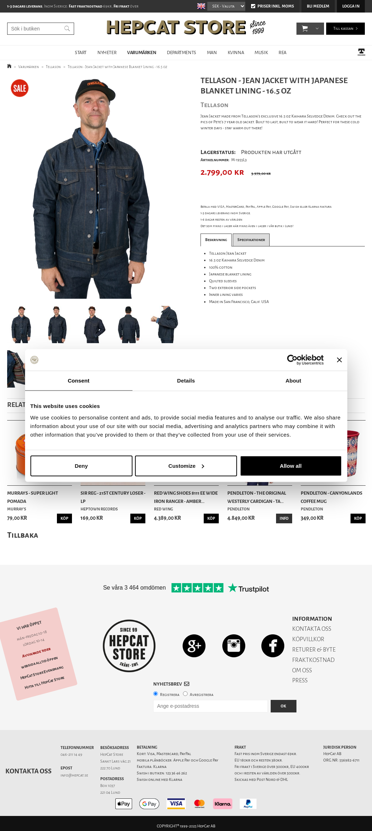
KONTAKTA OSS (311, 629)
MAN (212, 52)
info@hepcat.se (74, 775)
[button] (305, 29)
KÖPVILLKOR (308, 639)
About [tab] (293, 381)
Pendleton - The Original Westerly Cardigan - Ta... (256, 497)
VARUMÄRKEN (141, 52)
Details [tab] (186, 381)
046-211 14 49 (71, 754)
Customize (186, 465)
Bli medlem (318, 6)
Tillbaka (22, 535)
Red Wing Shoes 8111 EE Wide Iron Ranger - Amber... (186, 497)
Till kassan (343, 28)
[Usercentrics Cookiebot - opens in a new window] (292, 360)
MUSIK (261, 52)
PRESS (300, 680)
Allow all (291, 465)
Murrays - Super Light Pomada (32, 497)
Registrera (169, 694)
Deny (81, 465)
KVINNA (236, 52)
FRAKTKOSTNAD (313, 660)
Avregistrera (201, 694)
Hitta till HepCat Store (44, 682)
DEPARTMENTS (181, 52)
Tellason (53, 66)
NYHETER (106, 52)
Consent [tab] (79, 381)
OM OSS (302, 670)
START (81, 52)
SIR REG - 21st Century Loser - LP (113, 497)
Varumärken (28, 66)
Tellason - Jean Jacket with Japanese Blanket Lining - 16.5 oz (117, 66)
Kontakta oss (28, 771)
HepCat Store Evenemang (42, 672)
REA (282, 52)
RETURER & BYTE (313, 649)
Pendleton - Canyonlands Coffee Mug (331, 497)
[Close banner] (339, 359)
